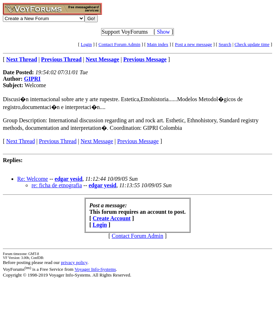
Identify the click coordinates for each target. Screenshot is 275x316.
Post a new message (193, 44)
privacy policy (74, 262)
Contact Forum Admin (119, 44)
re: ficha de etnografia (57, 185)
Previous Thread (58, 141)
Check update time (252, 44)
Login (86, 44)
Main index (157, 44)
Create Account (112, 218)
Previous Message (138, 141)
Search (224, 44)
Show (163, 32)
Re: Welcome (32, 179)
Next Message (97, 141)
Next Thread (20, 141)
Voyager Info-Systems (95, 269)
